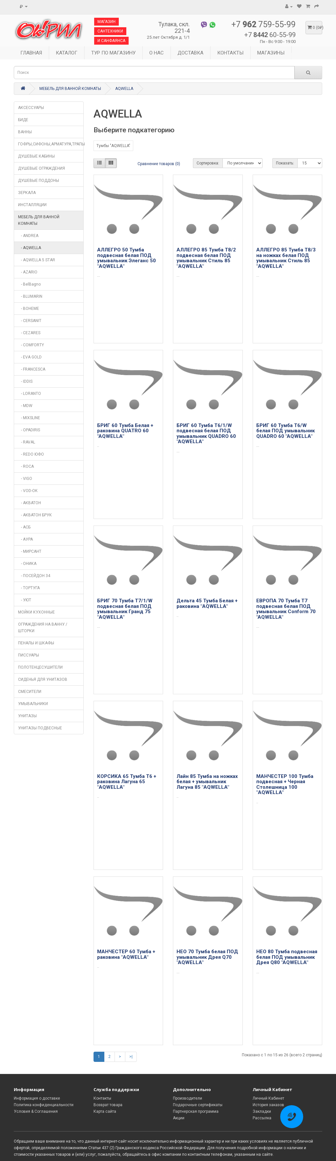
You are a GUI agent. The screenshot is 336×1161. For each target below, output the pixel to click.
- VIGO (25, 478)
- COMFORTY (31, 345)
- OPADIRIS (29, 430)
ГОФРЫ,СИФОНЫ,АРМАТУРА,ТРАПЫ (51, 144)
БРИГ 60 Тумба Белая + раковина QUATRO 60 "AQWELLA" (125, 430)
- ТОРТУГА (29, 588)
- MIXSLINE (29, 418)
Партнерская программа (196, 1111)
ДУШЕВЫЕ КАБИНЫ (36, 156)
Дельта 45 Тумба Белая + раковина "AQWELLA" (207, 603)
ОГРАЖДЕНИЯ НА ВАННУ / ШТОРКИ (42, 627)
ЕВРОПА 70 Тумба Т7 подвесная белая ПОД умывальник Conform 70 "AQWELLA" (286, 609)
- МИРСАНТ (29, 551)
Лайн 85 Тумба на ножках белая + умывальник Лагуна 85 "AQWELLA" (207, 781)
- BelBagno (29, 284)
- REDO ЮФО (31, 454)
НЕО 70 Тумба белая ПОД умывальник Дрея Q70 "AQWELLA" (207, 957)
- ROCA (26, 466)
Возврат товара (108, 1105)
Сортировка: (208, 163)
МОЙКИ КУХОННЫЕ (36, 612)
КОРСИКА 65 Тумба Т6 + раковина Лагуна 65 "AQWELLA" (126, 781)
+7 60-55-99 (270, 35)
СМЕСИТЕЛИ (29, 691)
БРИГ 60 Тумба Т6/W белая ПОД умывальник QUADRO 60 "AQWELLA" (285, 430)
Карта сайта (105, 1111)
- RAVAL (26, 442)
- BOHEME (28, 308)
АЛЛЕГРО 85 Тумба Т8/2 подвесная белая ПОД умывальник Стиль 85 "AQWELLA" (206, 258)
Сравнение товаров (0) (158, 163)
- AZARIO (27, 272)
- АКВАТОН (29, 503)
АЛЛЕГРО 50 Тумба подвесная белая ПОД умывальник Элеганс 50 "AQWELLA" (126, 258)
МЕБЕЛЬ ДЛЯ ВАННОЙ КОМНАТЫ (70, 88)
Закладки (262, 1111)
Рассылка (262, 1118)
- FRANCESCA (31, 369)
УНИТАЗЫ (27, 716)
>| (131, 1056)
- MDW (25, 405)
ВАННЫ (25, 132)
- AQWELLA (29, 248)
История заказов (268, 1105)
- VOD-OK (27, 490)
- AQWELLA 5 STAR (36, 260)
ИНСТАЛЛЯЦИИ (32, 205)
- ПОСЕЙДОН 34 (34, 575)
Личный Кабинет (268, 1098)
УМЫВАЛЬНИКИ (33, 703)
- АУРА (25, 539)
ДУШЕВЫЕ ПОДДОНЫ (38, 180)
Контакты (102, 1098)
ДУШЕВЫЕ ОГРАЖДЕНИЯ (41, 168)
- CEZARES (29, 333)
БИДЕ (23, 120)
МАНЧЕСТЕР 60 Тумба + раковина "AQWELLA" (126, 954)
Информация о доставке (37, 1098)
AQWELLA (124, 88)
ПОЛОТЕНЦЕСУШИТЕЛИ (40, 667)
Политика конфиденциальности (44, 1105)
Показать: (285, 163)
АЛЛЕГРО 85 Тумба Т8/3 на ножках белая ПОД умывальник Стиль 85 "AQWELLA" (286, 258)
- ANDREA (28, 235)
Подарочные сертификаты (197, 1105)
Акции (178, 1118)
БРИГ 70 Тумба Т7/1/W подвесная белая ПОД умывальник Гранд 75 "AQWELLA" (125, 609)
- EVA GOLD (30, 357)
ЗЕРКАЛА (27, 192)
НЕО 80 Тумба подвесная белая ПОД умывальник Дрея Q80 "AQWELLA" (286, 957)
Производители (187, 1098)
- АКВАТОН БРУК (35, 515)
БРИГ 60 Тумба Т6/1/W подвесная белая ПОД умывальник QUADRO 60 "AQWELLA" (206, 433)
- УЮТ (24, 600)
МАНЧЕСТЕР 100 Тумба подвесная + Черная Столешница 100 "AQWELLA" (284, 784)
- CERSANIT (29, 320)
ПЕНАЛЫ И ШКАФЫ (36, 643)
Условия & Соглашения (36, 1111)
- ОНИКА (27, 563)
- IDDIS (25, 381)
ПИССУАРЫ (28, 655)
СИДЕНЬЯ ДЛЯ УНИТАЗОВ (42, 679)
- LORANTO (29, 393)
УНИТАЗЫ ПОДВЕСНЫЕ (40, 728)
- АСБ (24, 527)
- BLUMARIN (30, 296)
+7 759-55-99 (263, 25)
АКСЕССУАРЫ (31, 107)
